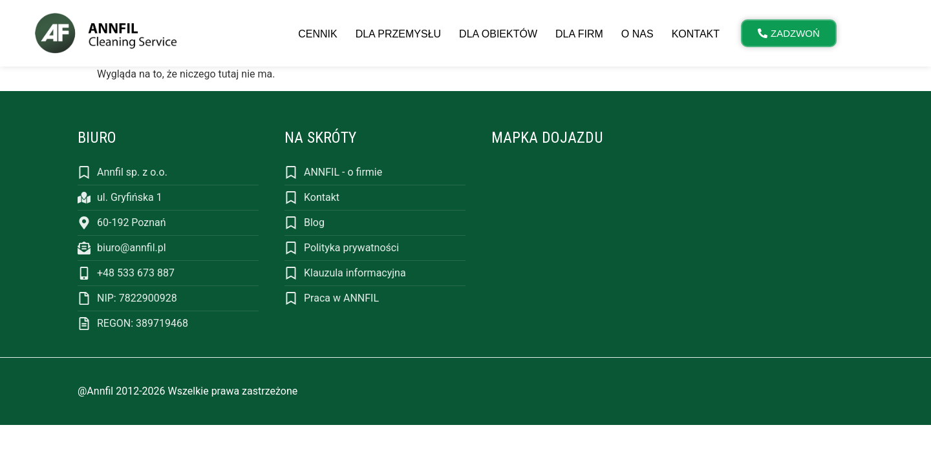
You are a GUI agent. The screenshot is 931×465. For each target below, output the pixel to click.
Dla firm (579, 33)
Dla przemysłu (398, 33)
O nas (637, 33)
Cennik (317, 33)
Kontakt (696, 33)
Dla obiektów (498, 33)
